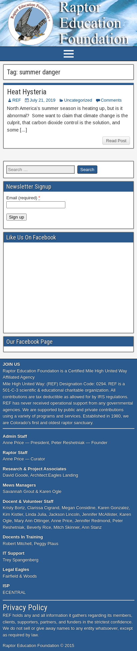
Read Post (116, 140)
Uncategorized (78, 100)
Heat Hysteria (26, 92)
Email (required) (23, 197)
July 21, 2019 (42, 100)
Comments (111, 100)
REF (16, 100)
